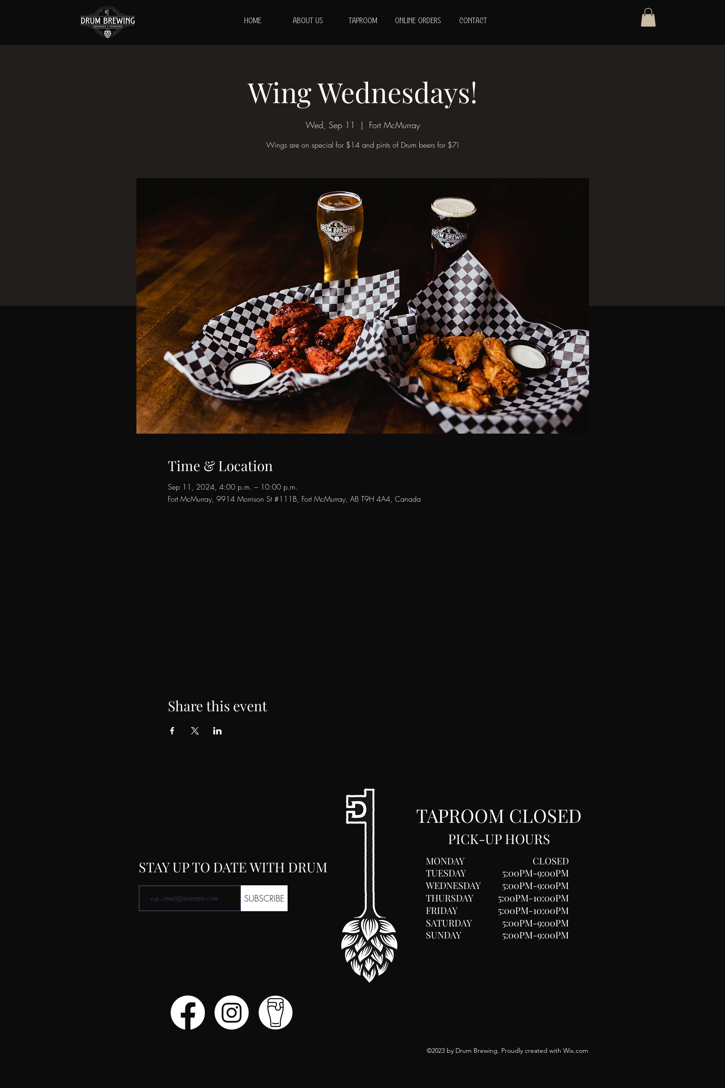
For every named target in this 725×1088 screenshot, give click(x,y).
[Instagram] (232, 1012)
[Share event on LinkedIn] (217, 730)
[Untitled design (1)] (275, 1012)
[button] (648, 17)
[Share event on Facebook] (172, 730)
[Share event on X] (194, 730)
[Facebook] (188, 1012)
